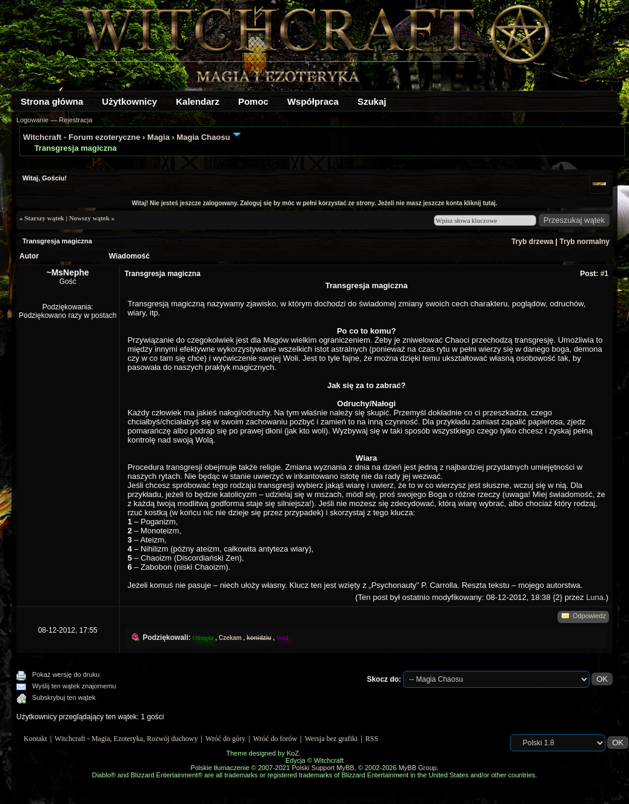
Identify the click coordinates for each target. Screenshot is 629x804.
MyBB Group (418, 767)
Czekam (230, 637)
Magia (158, 137)
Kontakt (35, 738)
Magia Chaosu (203, 137)
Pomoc (253, 101)
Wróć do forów (275, 738)
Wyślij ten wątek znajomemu (74, 686)
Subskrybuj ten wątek (64, 697)
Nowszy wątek (89, 218)
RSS (371, 738)
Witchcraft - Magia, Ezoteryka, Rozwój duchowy (126, 738)
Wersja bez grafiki (331, 738)
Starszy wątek (44, 218)
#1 (604, 273)
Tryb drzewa (532, 241)
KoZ (293, 753)
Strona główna (52, 101)
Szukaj (372, 101)
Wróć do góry (225, 738)
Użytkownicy (129, 101)
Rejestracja (75, 120)
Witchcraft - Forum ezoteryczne (81, 137)
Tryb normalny (584, 241)
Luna (595, 597)
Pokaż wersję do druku (65, 674)
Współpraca (313, 101)
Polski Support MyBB (322, 767)
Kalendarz (197, 101)
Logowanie (32, 120)
